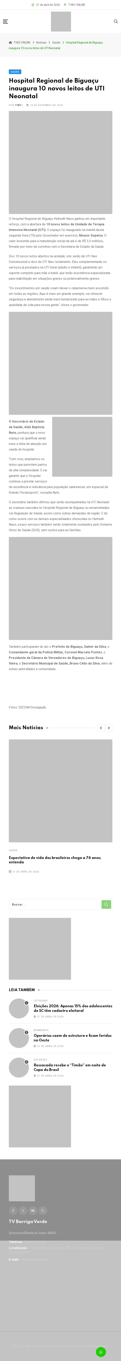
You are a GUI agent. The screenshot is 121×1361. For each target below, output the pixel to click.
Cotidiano (41, 1000)
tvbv (18, 105)
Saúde (13, 850)
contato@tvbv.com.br (34, 1259)
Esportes (40, 1059)
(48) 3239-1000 (35, 1242)
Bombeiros (41, 1030)
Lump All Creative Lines (92, 1346)
